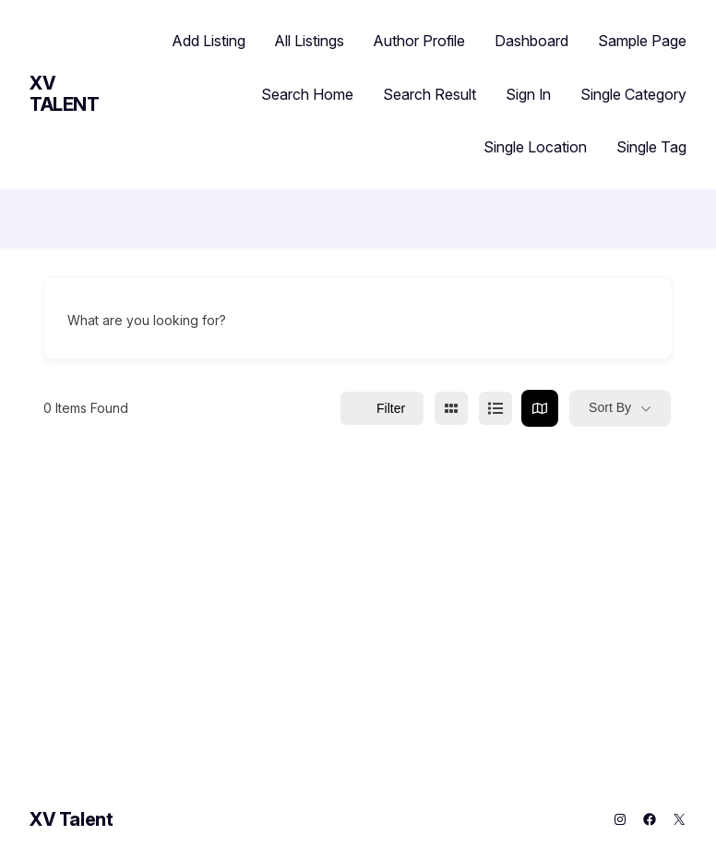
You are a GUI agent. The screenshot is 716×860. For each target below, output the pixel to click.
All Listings (309, 40)
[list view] (495, 408)
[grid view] (451, 408)
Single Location (535, 147)
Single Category (633, 94)
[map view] (539, 408)
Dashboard (531, 40)
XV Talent (65, 93)
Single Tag (651, 147)
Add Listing (209, 40)
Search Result (429, 94)
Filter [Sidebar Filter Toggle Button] (382, 408)
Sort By (610, 407)
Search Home (307, 94)
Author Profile (419, 40)
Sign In (528, 94)
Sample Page (642, 40)
